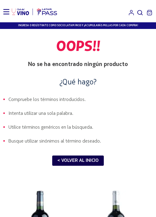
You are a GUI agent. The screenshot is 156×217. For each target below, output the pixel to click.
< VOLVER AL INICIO (78, 160)
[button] (140, 12)
